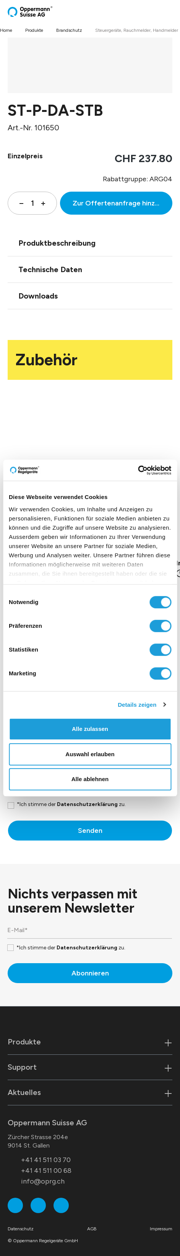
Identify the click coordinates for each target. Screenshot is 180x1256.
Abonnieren (90, 973)
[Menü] (170, 11)
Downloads (38, 295)
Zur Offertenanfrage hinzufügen (122, 203)
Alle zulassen (90, 729)
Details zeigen (137, 704)
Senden (90, 830)
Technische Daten (50, 269)
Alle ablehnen (90, 779)
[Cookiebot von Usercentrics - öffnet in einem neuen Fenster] (137, 470)
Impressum (161, 1228)
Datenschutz (21, 1228)
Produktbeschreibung (57, 243)
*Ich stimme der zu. (71, 804)
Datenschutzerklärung (87, 804)
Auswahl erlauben (89, 754)
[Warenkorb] (163, 11)
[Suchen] (155, 11)
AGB (92, 1228)
